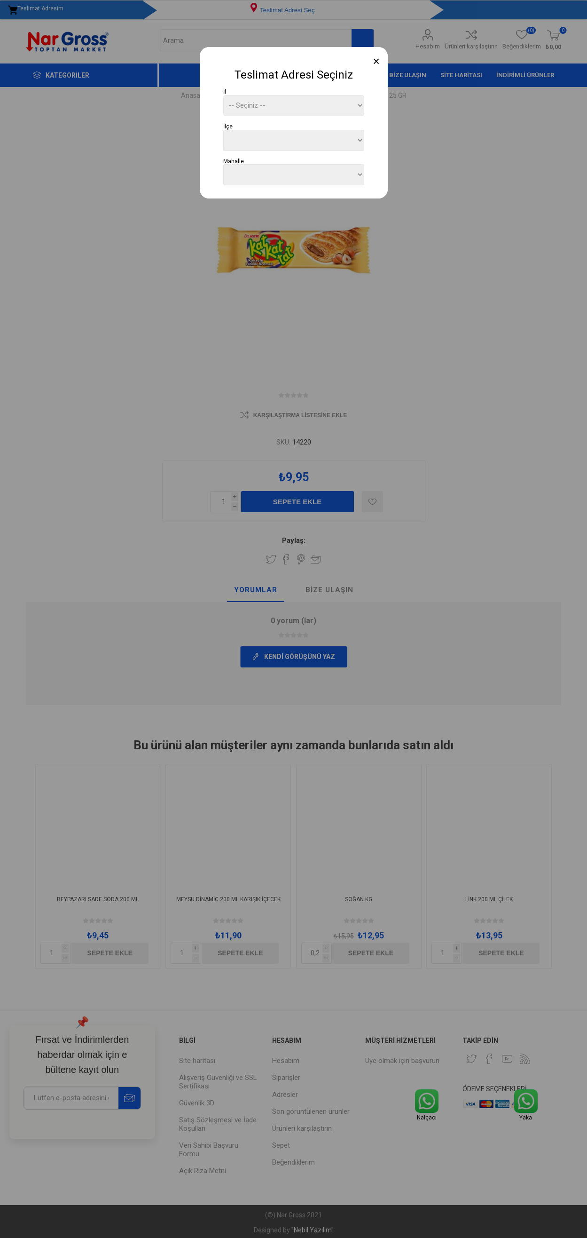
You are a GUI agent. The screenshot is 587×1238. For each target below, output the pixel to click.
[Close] (376, 61)
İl (224, 91)
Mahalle (233, 161)
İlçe (228, 126)
